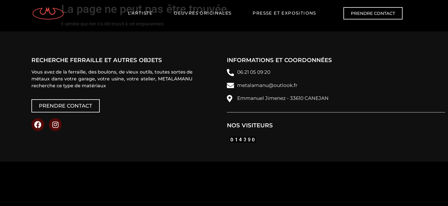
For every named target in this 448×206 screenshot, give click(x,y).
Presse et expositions (284, 13)
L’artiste (140, 13)
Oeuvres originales (202, 13)
